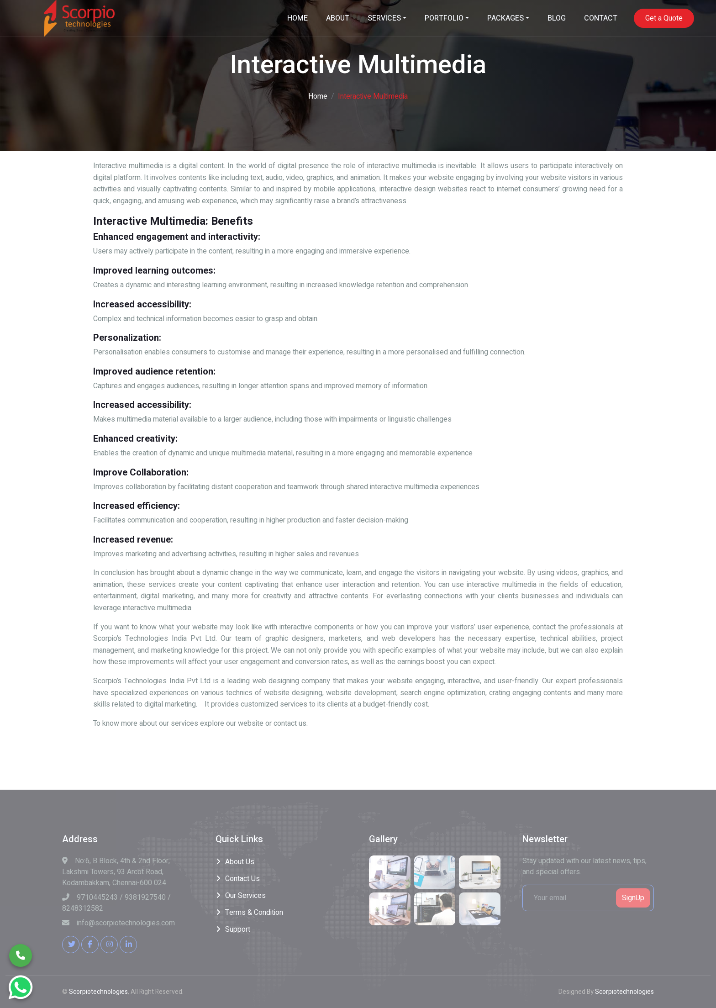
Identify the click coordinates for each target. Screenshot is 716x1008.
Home (317, 96)
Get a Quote (664, 18)
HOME (297, 18)
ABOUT (337, 18)
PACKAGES (505, 18)
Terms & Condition (254, 912)
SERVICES (384, 18)
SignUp (633, 897)
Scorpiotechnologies (98, 992)
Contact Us (242, 878)
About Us (239, 861)
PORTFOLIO (444, 18)
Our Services (245, 895)
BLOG (557, 18)
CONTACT (600, 18)
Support (237, 929)
